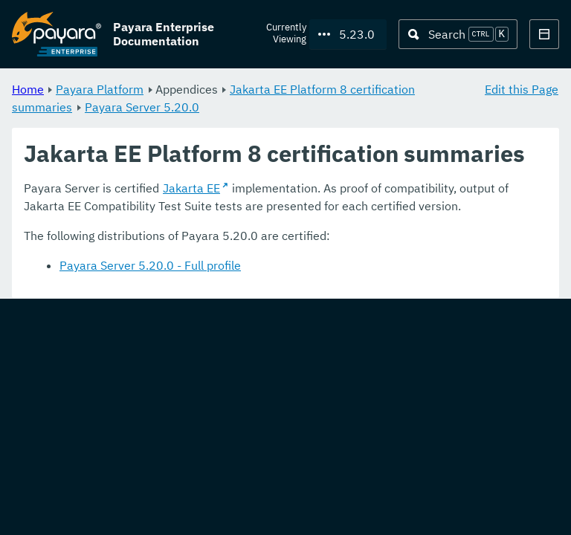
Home (28, 89)
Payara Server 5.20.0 (142, 107)
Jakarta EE (191, 188)
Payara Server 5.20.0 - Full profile (150, 266)
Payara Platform (99, 89)
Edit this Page (521, 89)
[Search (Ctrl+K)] (458, 34)
